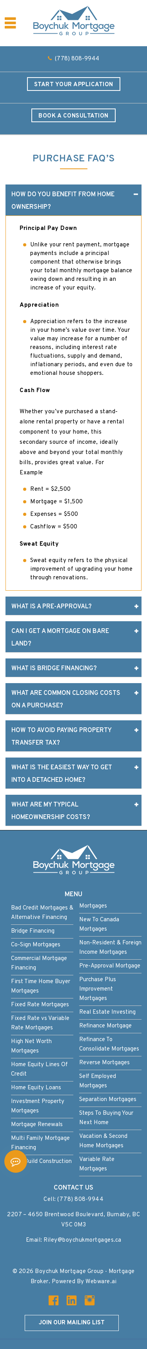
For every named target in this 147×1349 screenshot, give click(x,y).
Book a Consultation (73, 116)
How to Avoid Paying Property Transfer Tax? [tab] (74, 735)
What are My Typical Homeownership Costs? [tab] (74, 810)
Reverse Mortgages (104, 1063)
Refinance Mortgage (105, 1026)
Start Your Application (73, 85)
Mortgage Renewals (37, 1124)
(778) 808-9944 (77, 59)
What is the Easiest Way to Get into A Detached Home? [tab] (74, 772)
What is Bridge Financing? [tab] (74, 668)
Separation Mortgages (107, 1099)
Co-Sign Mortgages (35, 945)
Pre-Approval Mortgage (109, 966)
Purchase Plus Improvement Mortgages (97, 989)
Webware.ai (100, 1282)
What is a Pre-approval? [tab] (74, 606)
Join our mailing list (72, 1323)
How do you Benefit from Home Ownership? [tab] (74, 199)
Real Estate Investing (107, 1012)
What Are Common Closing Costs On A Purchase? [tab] (74, 698)
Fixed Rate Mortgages (40, 1005)
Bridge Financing (32, 931)
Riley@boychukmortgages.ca (83, 1240)
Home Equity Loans (36, 1088)
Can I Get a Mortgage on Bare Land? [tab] (74, 636)
